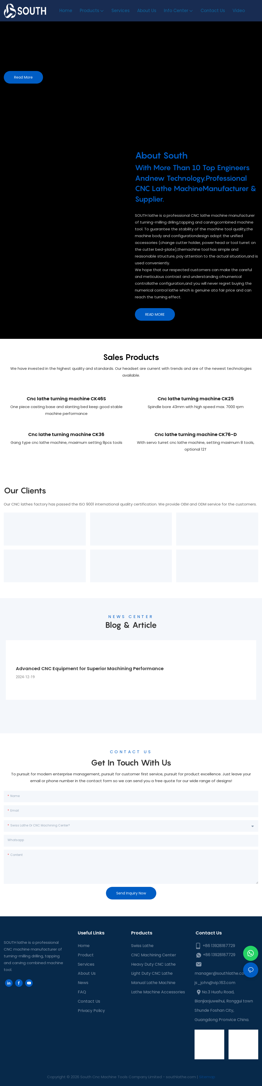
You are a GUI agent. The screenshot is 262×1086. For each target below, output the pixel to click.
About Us (87, 973)
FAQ (82, 991)
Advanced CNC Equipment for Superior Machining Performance (90, 668)
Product (86, 954)
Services (86, 964)
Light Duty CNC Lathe (152, 973)
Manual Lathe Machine (153, 982)
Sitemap (207, 1076)
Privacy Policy (91, 1010)
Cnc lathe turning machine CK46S (66, 398)
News (83, 982)
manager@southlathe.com (221, 973)
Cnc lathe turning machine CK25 (196, 398)
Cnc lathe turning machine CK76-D (196, 434)
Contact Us (89, 1001)
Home (84, 945)
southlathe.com (180, 1076)
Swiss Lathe (142, 945)
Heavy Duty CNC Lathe (153, 964)
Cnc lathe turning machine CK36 (66, 434)
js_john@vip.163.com (215, 982)
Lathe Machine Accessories (158, 991)
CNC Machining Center (153, 954)
